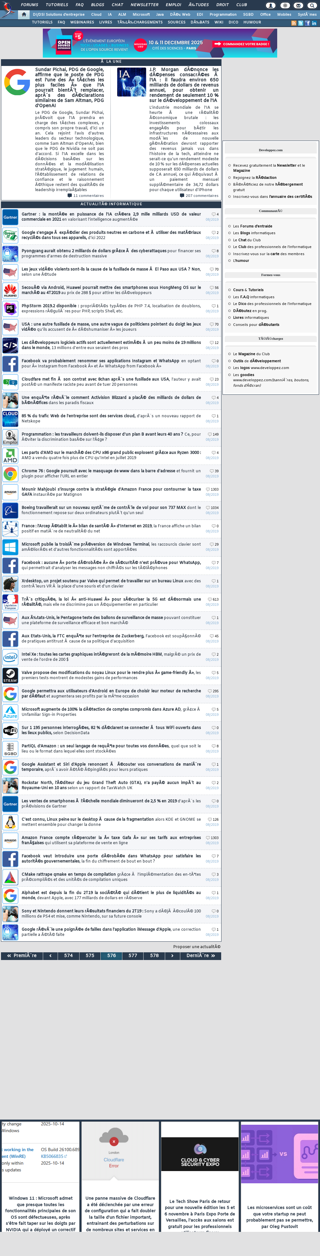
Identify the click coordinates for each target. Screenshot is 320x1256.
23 (214, 380)
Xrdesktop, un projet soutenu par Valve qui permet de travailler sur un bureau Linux (111, 584)
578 (154, 956)
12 (214, 343)
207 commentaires (199, 196)
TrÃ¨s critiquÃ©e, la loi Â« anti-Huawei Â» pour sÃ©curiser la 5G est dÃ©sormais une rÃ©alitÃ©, (111, 602)
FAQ (79, 5)
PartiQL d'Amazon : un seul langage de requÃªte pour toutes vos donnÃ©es (111, 749)
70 (214, 270)
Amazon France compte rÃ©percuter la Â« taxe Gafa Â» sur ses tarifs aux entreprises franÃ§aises (111, 841)
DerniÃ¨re (200, 956)
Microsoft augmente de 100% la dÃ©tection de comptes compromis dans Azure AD (111, 712)
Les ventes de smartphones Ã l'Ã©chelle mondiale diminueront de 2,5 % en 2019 (111, 804)
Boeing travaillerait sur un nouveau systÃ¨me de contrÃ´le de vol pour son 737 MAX (111, 510)
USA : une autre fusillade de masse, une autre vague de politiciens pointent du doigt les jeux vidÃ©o (111, 327)
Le (239, 240)
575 (90, 956)
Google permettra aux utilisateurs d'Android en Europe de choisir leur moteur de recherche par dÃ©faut (111, 694)
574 (68, 956)
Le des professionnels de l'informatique (272, 247)
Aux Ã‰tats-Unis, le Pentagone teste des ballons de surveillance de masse (111, 620)
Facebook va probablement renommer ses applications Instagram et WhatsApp (111, 364)
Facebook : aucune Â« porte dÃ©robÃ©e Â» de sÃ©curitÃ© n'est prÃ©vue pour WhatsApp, (111, 565)
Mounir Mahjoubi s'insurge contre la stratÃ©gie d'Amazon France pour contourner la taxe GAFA (111, 492)
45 (214, 636)
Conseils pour (256, 325)
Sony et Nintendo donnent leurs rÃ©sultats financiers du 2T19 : (111, 914)
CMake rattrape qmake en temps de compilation (111, 877)
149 (213, 435)
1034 (212, 508)
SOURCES (176, 22)
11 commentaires (86, 196)
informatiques (251, 318)
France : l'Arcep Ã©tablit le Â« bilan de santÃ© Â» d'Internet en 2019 (111, 529)
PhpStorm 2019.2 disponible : (111, 309)
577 (132, 956)
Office (265, 15)
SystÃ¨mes (307, 15)
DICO (233, 22)
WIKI (218, 22)
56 (214, 288)
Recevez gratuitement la (264, 165)
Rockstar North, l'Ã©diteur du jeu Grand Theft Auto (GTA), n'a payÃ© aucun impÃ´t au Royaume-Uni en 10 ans (111, 785)
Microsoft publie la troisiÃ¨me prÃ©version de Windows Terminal (111, 547)
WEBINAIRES (82, 22)
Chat (117, 5)
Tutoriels (57, 5)
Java (160, 15)
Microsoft (141, 15)
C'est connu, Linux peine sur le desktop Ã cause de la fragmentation (111, 822)
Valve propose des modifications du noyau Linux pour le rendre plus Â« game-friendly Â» (111, 675)
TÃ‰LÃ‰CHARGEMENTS (140, 22)
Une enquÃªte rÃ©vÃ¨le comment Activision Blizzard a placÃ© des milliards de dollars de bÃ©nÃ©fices (111, 400)
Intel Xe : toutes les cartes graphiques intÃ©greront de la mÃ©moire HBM (111, 657)
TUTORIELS (42, 22)
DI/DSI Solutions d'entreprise (59, 15)
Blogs (97, 5)
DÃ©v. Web (180, 15)
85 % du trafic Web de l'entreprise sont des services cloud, (111, 419)
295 (213, 691)
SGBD (248, 15)
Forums (29, 5)
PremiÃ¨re (21, 956)
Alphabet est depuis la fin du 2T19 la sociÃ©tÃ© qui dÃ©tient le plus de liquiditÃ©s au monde (111, 896)
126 (213, 820)
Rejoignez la (255, 178)
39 (214, 471)
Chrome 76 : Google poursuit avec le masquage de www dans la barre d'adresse (111, 474)
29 (214, 545)
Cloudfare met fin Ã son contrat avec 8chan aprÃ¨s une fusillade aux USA (111, 382)
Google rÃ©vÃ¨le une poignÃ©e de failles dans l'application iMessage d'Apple (111, 932)
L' (241, 261)
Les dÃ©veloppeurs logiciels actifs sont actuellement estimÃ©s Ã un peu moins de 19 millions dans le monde (111, 345)
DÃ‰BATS (200, 22)
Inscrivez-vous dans (272, 197)
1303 (212, 490)
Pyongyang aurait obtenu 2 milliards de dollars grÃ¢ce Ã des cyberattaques (111, 254)
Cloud (96, 15)
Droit (222, 5)
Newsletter (144, 5)
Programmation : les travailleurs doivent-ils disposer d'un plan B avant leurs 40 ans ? (111, 437)
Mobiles (284, 15)
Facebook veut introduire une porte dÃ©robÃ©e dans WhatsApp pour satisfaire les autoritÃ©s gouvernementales (111, 859)
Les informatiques (254, 233)
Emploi (173, 5)
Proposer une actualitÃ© (197, 947)
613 (213, 600)
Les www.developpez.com (261, 368)
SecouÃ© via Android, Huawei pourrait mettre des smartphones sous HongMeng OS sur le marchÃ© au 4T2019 (111, 290)
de (257, 361)
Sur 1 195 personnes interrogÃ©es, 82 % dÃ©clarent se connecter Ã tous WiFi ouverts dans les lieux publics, (111, 730)
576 (111, 956)
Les (252, 226)
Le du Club (251, 354)
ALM (122, 15)
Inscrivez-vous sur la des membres (269, 254)
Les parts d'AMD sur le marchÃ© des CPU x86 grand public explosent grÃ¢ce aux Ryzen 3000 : (111, 455)
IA (110, 15)
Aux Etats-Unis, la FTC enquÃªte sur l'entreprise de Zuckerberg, (111, 639)
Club (241, 5)
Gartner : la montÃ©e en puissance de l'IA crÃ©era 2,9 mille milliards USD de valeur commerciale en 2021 (111, 217)
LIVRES (105, 22)
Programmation (223, 15)
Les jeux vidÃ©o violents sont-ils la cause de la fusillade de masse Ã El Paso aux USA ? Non (111, 272)
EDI (200, 15)
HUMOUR (252, 22)
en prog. (250, 311)
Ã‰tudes (198, 5)
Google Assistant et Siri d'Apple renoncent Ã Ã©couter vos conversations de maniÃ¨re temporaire (111, 767)
